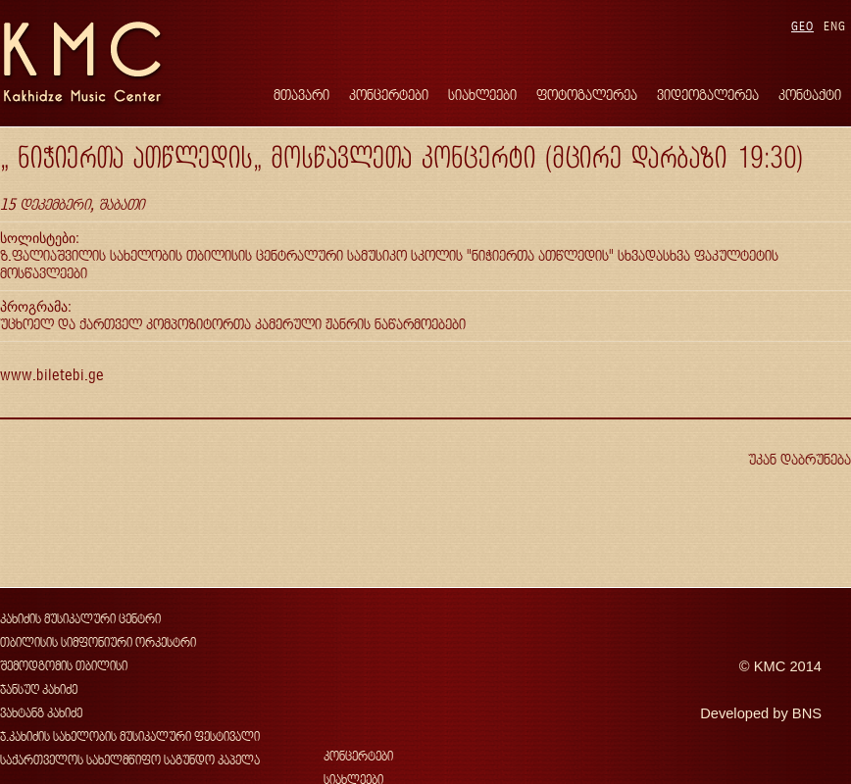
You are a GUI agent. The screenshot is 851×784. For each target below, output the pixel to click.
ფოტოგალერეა (586, 94)
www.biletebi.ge (52, 375)
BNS (807, 713)
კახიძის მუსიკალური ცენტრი (80, 619)
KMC (770, 666)
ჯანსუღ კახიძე (38, 689)
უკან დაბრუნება (799, 459)
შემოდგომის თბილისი (63, 666)
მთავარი (301, 94)
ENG (835, 26)
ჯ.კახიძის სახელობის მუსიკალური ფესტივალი (130, 736)
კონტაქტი (809, 94)
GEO (802, 26)
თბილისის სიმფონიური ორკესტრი (98, 642)
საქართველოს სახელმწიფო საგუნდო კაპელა (130, 760)
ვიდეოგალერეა (708, 94)
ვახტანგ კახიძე (41, 713)
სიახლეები (482, 94)
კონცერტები (388, 94)
